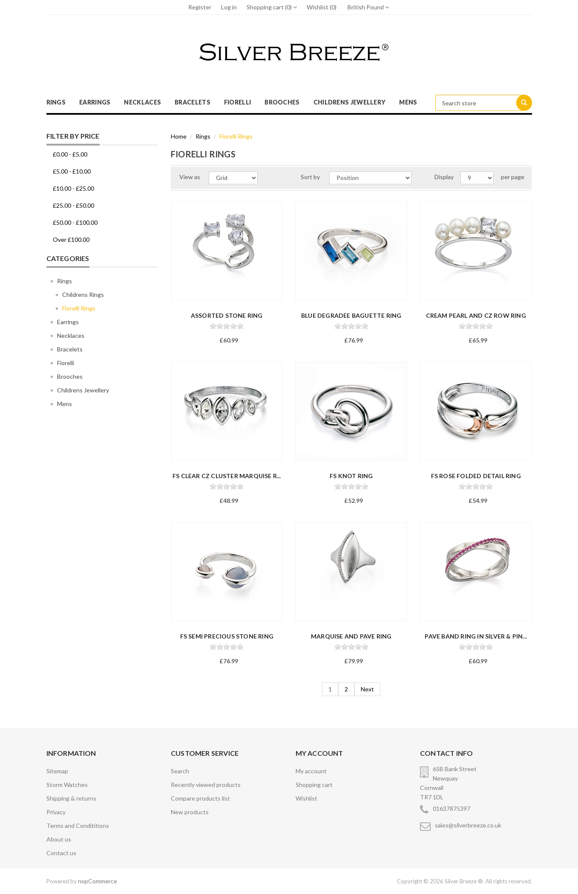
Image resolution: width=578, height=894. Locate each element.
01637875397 (451, 808)
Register (199, 7)
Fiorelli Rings (78, 308)
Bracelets (192, 102)
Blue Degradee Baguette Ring (351, 315)
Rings (56, 102)
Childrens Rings (83, 294)
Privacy (56, 812)
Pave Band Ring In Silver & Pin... (476, 636)
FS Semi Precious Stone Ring (226, 636)
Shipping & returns (71, 798)
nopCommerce (97, 881)
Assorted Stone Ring (227, 315)
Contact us (61, 852)
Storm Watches (67, 784)
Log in (229, 7)
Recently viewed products (206, 784)
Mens (408, 102)
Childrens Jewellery (349, 102)
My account (311, 771)
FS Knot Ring (351, 475)
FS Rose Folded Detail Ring (476, 475)
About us (58, 839)
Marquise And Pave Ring (351, 636)
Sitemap (57, 771)
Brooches (282, 102)
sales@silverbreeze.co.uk (468, 825)
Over (71, 239)
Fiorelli (237, 102)
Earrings (94, 102)
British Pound (368, 7)
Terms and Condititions (77, 825)
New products (190, 812)
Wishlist (306, 798)
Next (367, 689)
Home (179, 136)
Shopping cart (314, 784)
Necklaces (142, 102)
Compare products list (200, 798)
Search (180, 771)
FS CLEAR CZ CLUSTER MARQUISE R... (227, 475)
